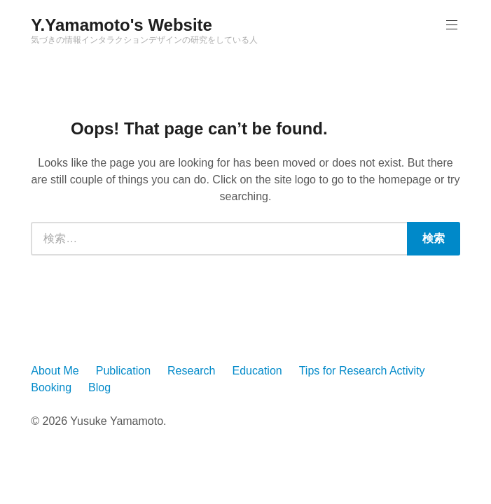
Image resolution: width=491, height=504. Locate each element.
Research (191, 371)
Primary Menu (450, 25)
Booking (51, 387)
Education (257, 371)
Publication (123, 371)
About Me (54, 371)
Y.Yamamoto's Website (121, 24)
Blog (99, 387)
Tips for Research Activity (362, 371)
